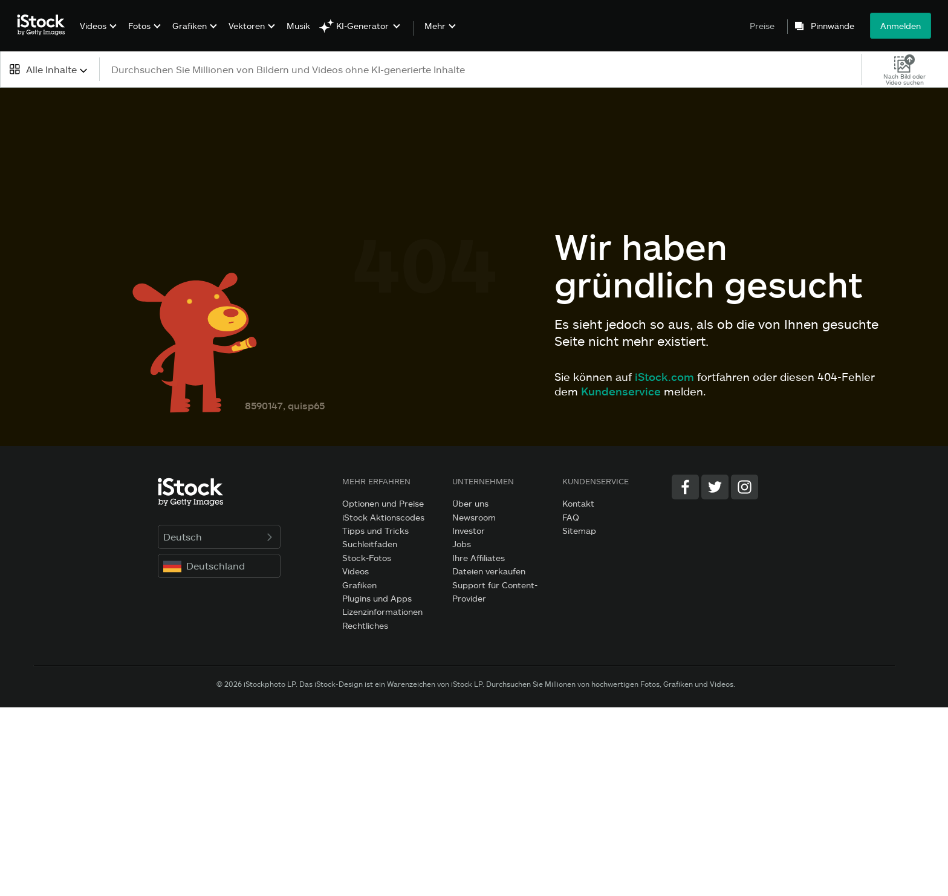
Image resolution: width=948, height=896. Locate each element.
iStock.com (664, 376)
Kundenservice (621, 391)
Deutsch (219, 536)
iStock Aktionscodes (383, 517)
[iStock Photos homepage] (45, 25)
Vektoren (247, 26)
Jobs (461, 544)
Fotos (139, 26)
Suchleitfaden (369, 544)
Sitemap (579, 530)
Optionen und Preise (383, 503)
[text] (481, 69)
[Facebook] (685, 487)
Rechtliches (365, 625)
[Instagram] (744, 487)
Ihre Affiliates (478, 558)
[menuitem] (97, 34)
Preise (762, 26)
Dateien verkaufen (488, 571)
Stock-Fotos (366, 558)
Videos (93, 26)
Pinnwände (832, 26)
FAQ (570, 517)
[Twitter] (715, 487)
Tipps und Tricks (375, 530)
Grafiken (189, 26)
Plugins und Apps (377, 598)
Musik (298, 26)
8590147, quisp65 (285, 405)
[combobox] (49, 69)
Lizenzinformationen (382, 611)
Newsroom (474, 517)
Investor (468, 530)
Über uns (470, 503)
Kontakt (578, 503)
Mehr (435, 26)
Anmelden (900, 26)
